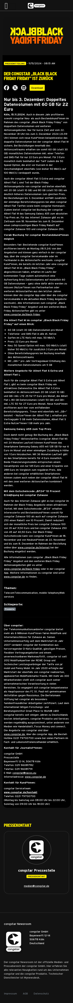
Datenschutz (41, 993)
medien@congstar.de (36, 885)
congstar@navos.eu (24, 772)
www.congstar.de (14, 576)
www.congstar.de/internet (34, 547)
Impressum (10, 993)
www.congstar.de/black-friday (22, 314)
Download (37, 87)
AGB (25, 993)
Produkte (9, 609)
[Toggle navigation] (9, 6)
